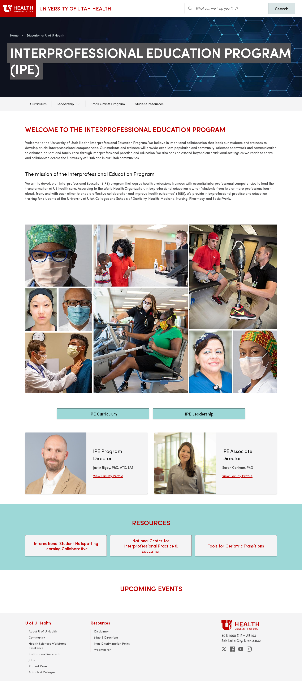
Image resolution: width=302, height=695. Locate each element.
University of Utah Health (75, 8)
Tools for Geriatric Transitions (236, 546)
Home (14, 35)
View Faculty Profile (108, 476)
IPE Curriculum (103, 414)
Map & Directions (106, 637)
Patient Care (38, 666)
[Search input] (226, 8)
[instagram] (249, 649)
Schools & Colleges (42, 672)
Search (281, 8)
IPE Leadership (199, 414)
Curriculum (38, 104)
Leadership (65, 104)
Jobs (32, 660)
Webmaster (102, 650)
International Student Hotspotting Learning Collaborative (66, 545)
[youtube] (240, 649)
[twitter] (223, 649)
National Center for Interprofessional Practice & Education (151, 546)
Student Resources (149, 104)
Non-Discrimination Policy (112, 643)
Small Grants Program (108, 104)
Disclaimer (101, 631)
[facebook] (232, 649)
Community (37, 637)
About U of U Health (43, 631)
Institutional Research (44, 654)
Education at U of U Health (45, 35)
